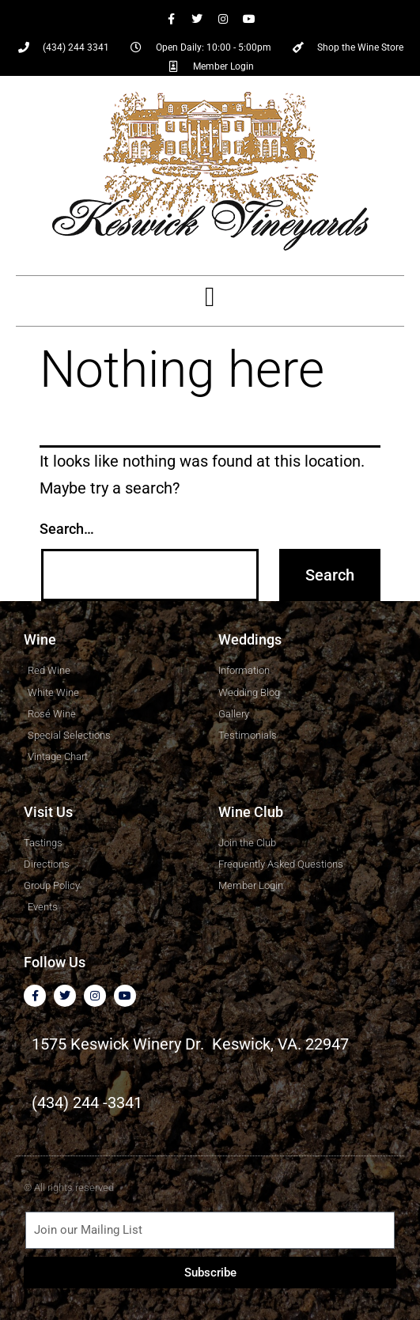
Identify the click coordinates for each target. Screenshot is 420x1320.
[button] (209, 297)
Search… (67, 528)
